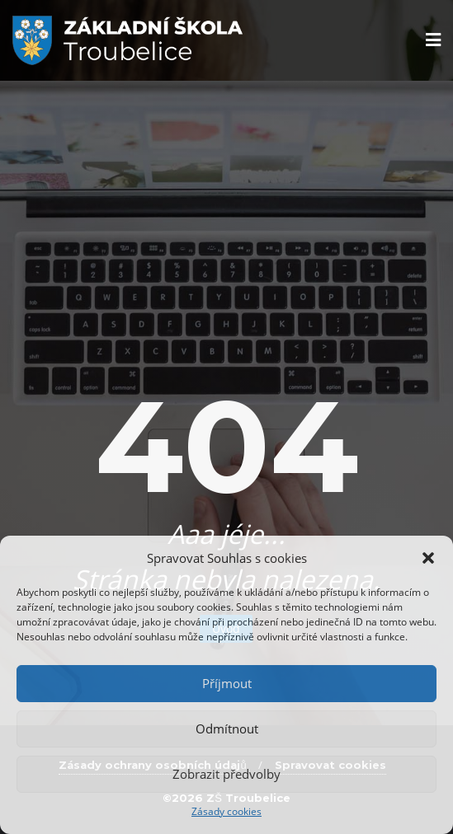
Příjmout (227, 683)
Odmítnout (227, 728)
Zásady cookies (226, 811)
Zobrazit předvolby (226, 774)
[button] (428, 558)
